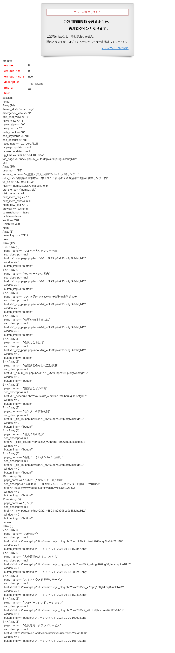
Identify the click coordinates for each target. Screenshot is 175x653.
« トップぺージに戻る (115, 48)
